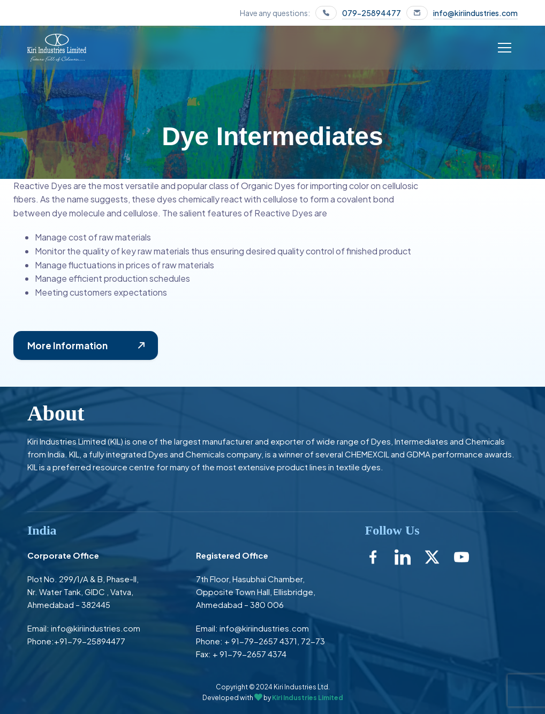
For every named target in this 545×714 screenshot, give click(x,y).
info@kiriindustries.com (475, 13)
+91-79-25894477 (89, 641)
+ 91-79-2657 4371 (260, 641)
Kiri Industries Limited (307, 698)
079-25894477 (371, 13)
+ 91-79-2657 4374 (249, 654)
